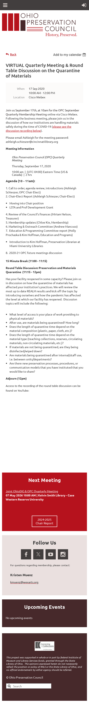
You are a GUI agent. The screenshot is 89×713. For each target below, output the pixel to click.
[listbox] (70, 54)
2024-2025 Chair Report (44, 521)
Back (13, 54)
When (21, 88)
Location (19, 97)
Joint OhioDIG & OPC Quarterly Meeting (32, 491)
